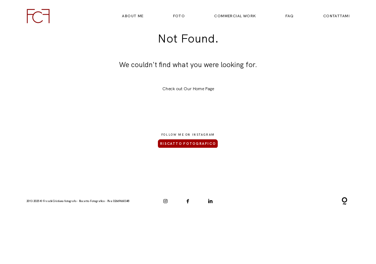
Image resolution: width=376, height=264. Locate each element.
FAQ (289, 16)
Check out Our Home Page (188, 89)
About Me (132, 16)
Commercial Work (235, 16)
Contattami (336, 16)
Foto (179, 16)
